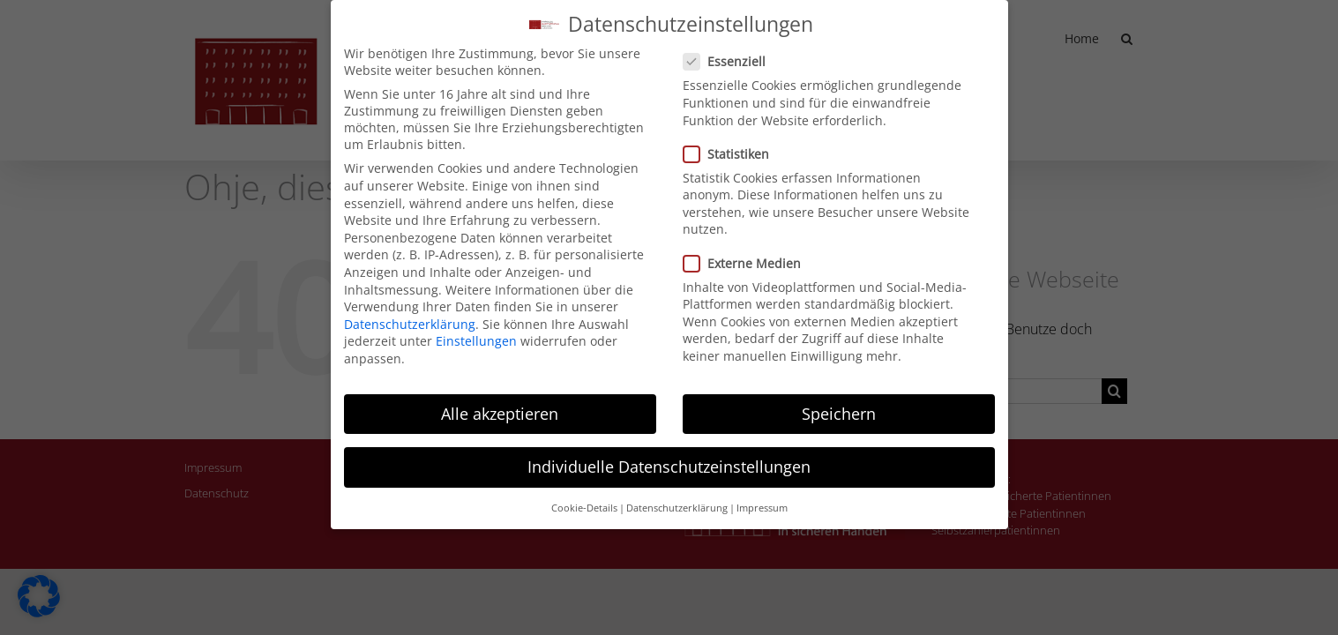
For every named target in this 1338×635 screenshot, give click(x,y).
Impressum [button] (762, 499)
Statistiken (733, 145)
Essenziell (732, 52)
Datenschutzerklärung (409, 315)
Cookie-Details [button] (584, 499)
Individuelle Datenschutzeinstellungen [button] (669, 457)
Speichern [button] (839, 404)
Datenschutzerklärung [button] (677, 499)
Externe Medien (749, 254)
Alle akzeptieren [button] (499, 404)
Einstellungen (476, 332)
